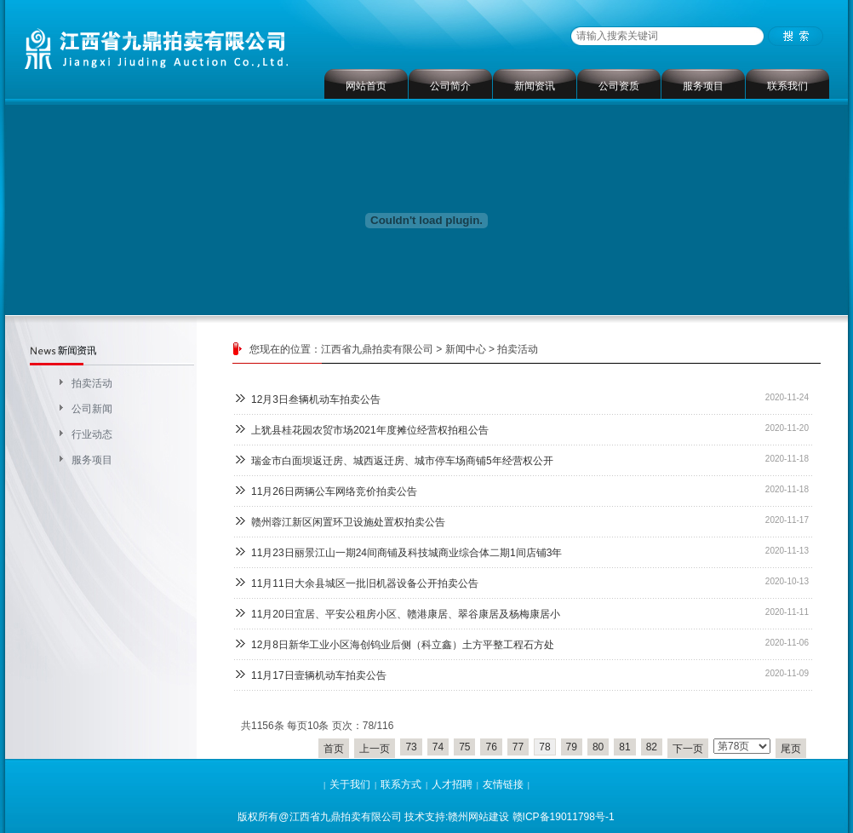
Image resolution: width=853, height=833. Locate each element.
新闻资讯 (534, 86)
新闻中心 (465, 349)
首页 (333, 749)
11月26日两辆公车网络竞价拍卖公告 (334, 491)
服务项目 (703, 86)
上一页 (374, 749)
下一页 (688, 749)
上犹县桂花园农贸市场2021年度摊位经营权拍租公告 (370, 430)
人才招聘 (452, 784)
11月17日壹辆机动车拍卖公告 (318, 675)
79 (571, 747)
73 (410, 747)
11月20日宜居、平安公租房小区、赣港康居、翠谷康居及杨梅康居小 (405, 614)
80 (598, 747)
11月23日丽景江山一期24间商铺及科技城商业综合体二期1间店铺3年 (406, 553)
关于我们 (349, 784)
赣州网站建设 (478, 817)
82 (651, 747)
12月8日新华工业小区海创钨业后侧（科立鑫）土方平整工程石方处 (402, 645)
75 (464, 747)
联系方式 (401, 784)
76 (490, 747)
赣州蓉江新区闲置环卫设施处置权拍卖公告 (348, 522)
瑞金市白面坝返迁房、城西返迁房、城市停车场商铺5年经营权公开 (402, 461)
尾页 (791, 749)
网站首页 (366, 86)
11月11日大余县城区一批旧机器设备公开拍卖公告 (364, 583)
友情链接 (503, 784)
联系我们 (787, 86)
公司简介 (450, 86)
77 (518, 747)
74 (438, 747)
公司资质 (618, 86)
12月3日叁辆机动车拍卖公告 (316, 399)
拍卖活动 (92, 383)
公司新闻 (92, 409)
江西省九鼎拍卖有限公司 (377, 349)
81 (624, 747)
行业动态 (92, 434)
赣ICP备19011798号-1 (563, 817)
